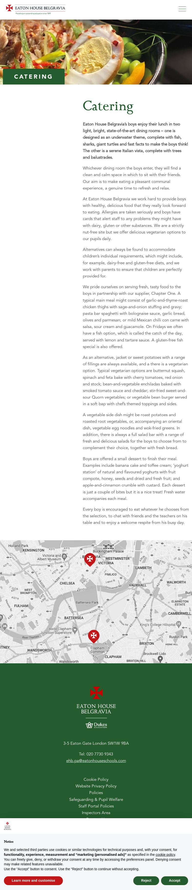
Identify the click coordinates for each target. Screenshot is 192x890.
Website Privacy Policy (96, 786)
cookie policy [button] (165, 855)
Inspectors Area (96, 813)
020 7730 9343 (99, 754)
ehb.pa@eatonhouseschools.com (96, 761)
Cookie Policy (96, 780)
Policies (96, 793)
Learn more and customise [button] (33, 880)
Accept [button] (174, 880)
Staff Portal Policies (96, 806)
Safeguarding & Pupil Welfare (96, 800)
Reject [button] (146, 880)
